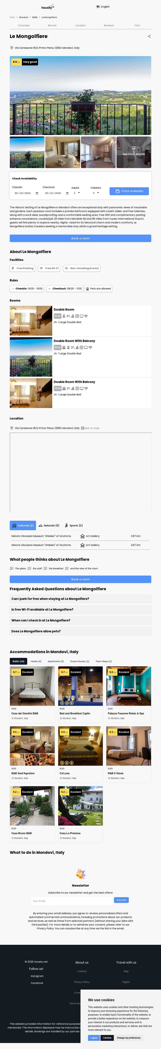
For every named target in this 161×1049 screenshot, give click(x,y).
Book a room (80, 239)
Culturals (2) (24, 526)
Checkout (49, 187)
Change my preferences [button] (128, 1038)
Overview (24, 25)
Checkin (17, 187)
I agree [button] (94, 1038)
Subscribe (121, 902)
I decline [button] (107, 1038)
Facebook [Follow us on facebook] (37, 985)
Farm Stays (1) (106, 663)
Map (126, 973)
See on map (90, 429)
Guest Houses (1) (82, 663)
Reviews (109, 25)
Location (80, 25)
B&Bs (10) (19, 663)
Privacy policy (82, 984)
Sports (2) (78, 526)
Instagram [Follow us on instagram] (37, 978)
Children (96, 188)
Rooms (52, 25)
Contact (82, 973)
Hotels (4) (36, 663)
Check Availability (129, 191)
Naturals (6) (52, 526)
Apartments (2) (57, 663)
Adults (75, 188)
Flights (126, 984)
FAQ (137, 25)
